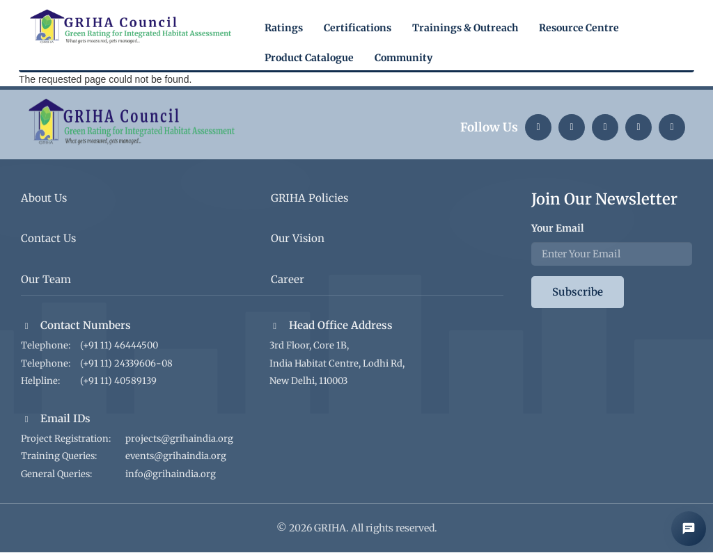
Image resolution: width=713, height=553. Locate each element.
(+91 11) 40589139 (118, 381)
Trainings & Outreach (465, 28)
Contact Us (48, 238)
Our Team (46, 279)
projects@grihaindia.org (179, 438)
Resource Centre (579, 28)
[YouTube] (638, 127)
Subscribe (577, 291)
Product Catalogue (309, 57)
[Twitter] (605, 127)
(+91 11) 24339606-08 (126, 363)
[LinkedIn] (538, 127)
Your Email (557, 228)
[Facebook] (672, 127)
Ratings (284, 28)
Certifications (357, 28)
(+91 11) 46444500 (119, 345)
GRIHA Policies (309, 198)
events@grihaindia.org (175, 456)
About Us (44, 198)
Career (287, 279)
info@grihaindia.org (170, 474)
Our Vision (297, 238)
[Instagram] (571, 127)
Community (403, 57)
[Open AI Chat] (688, 528)
